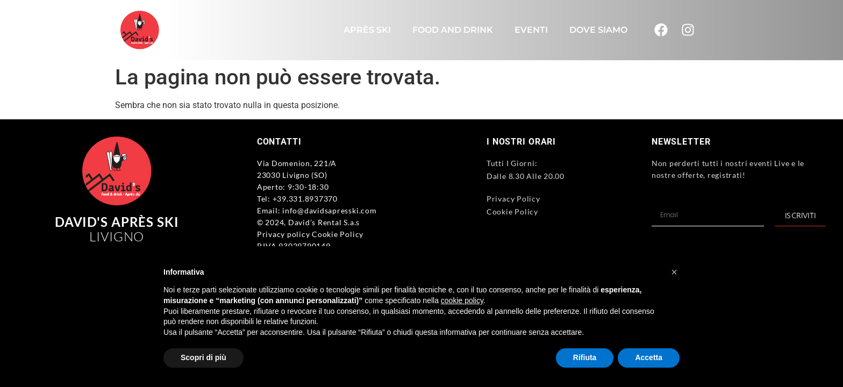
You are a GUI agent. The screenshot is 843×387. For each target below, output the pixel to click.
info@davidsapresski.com (329, 210)
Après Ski (367, 30)
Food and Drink (452, 30)
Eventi (531, 30)
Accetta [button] (648, 357)
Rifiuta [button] (585, 357)
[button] (674, 272)
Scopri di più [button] (203, 357)
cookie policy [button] (462, 300)
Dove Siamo (598, 30)
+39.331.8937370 (305, 198)
